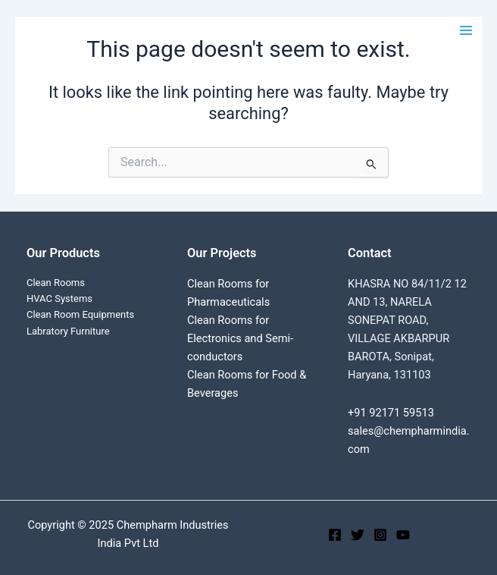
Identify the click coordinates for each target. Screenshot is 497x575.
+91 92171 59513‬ (391, 412)
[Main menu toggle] (466, 30)
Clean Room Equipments (80, 314)
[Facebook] (335, 535)
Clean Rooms (56, 282)
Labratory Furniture (68, 331)
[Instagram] (380, 535)
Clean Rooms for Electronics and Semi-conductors (240, 338)
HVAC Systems (59, 298)
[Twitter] (357, 535)
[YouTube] (403, 535)
